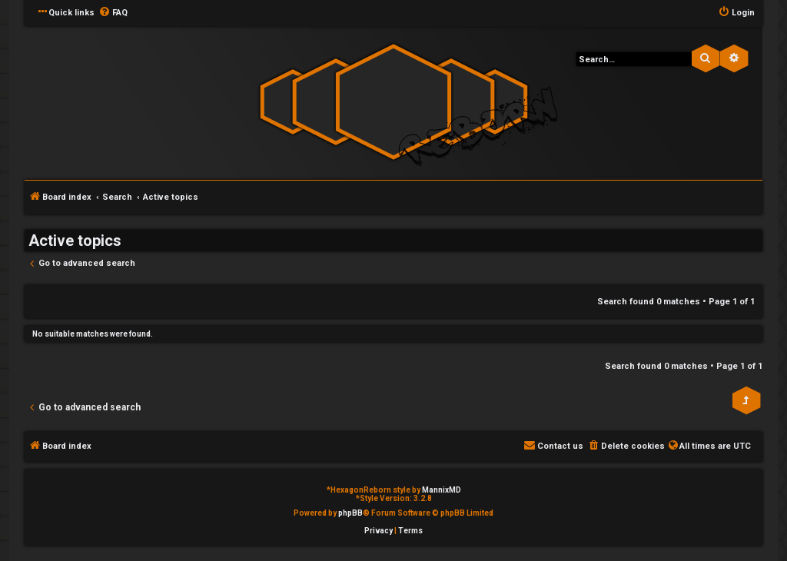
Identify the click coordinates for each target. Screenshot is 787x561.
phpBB (350, 513)
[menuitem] (113, 13)
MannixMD (441, 490)
